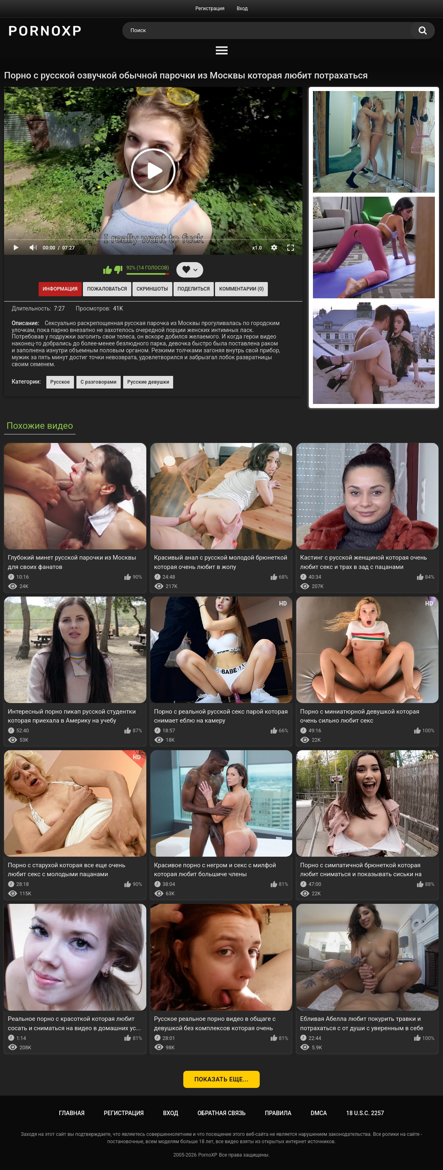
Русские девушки (148, 382)
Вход (242, 8)
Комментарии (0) (241, 289)
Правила (278, 1113)
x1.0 (257, 248)
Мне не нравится (118, 270)
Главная (72, 1113)
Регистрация (210, 8)
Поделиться (194, 289)
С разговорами (98, 382)
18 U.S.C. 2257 (365, 1113)
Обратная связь (221, 1113)
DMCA (319, 1113)
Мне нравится (107, 270)
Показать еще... (221, 1079)
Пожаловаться (107, 289)
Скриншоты (152, 289)
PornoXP (207, 1155)
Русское (60, 382)
